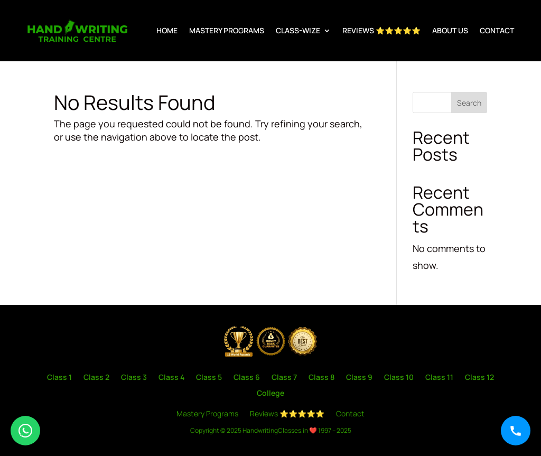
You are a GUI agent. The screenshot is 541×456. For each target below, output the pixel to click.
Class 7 (284, 378)
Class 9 (359, 378)
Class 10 (399, 378)
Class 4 (171, 378)
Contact (497, 30)
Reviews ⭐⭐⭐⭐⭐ (381, 30)
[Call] (515, 430)
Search (469, 103)
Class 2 (96, 378)
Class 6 (247, 378)
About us (450, 30)
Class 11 (439, 378)
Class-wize (298, 30)
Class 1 (59, 378)
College (270, 393)
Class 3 (134, 378)
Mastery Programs (226, 30)
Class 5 (209, 378)
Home (167, 30)
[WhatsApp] (25, 430)
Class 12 (479, 378)
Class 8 (321, 378)
